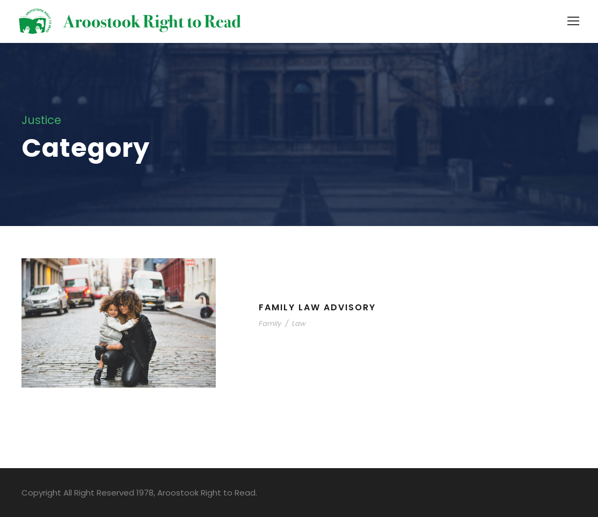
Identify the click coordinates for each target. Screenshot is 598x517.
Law (299, 323)
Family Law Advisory (317, 307)
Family (270, 323)
